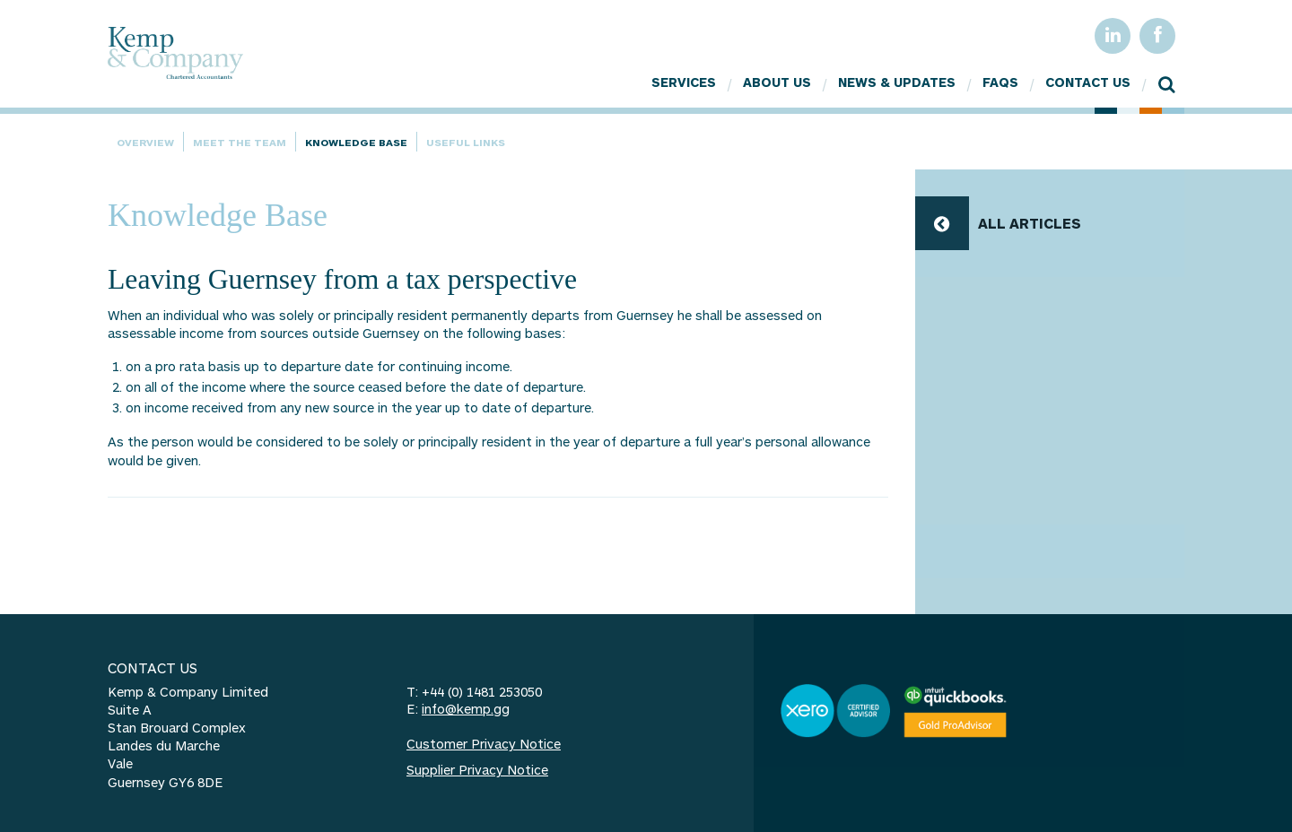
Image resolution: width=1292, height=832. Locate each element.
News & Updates (897, 82)
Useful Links (465, 141)
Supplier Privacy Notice (477, 769)
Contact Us (1087, 82)
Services (683, 82)
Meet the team (239, 141)
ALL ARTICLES (1029, 222)
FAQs (1000, 82)
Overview (145, 141)
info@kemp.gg (466, 708)
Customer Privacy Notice (483, 743)
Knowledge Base (356, 141)
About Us (777, 82)
